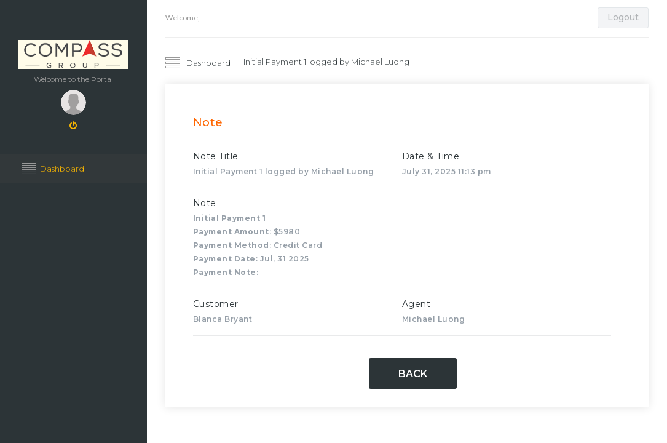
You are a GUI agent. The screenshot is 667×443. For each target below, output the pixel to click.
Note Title (216, 156)
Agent (416, 303)
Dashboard (62, 169)
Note (204, 203)
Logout (623, 17)
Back (412, 374)
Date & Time (431, 156)
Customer (216, 303)
